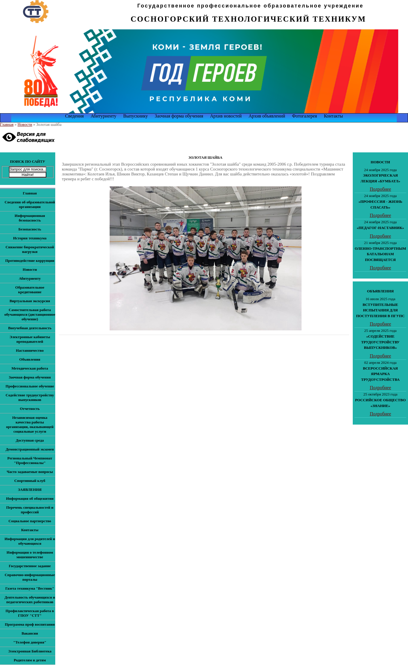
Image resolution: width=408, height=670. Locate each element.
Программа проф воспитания (30, 624)
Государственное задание (30, 566)
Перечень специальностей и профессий (29, 509)
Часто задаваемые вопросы (30, 472)
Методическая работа (30, 368)
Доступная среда (30, 440)
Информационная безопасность (30, 217)
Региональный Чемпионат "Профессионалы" (29, 460)
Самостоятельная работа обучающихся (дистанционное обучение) (29, 314)
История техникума (30, 238)
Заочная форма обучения (179, 115)
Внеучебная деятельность (30, 328)
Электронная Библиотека (30, 651)
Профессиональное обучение (29, 386)
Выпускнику (135, 115)
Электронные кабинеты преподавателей (29, 339)
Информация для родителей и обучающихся (30, 541)
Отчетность (30, 408)
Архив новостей (226, 115)
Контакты (333, 115)
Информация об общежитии (30, 498)
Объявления (29, 359)
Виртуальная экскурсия (29, 301)
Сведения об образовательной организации (30, 204)
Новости (25, 124)
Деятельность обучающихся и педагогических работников (30, 599)
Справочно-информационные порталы (30, 577)
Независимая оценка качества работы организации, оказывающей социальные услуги (30, 424)
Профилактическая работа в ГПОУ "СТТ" (29, 613)
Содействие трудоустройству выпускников (30, 397)
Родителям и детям (30, 660)
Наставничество (29, 350)
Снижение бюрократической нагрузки (29, 249)
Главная (7, 124)
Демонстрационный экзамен (30, 449)
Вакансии (30, 633)
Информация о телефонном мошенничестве (30, 554)
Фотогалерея (304, 115)
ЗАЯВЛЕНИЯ (30, 489)
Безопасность (29, 229)
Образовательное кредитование (29, 289)
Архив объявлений (267, 115)
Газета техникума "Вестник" (29, 588)
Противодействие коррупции (29, 260)
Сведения (74, 115)
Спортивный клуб (29, 480)
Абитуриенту (103, 115)
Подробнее (380, 189)
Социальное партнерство (29, 521)
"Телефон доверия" (29, 642)
